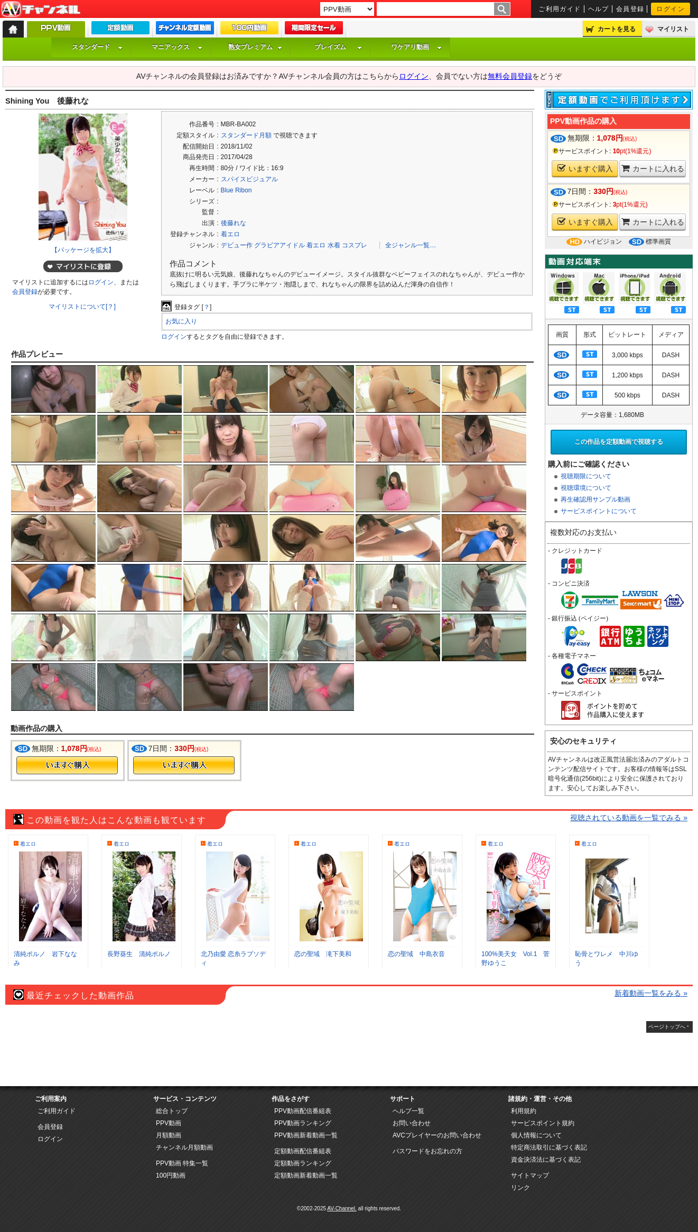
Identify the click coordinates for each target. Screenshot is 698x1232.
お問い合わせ (412, 1123)
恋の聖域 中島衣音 (416, 954)
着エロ (230, 234)
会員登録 (630, 9)
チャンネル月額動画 (184, 1147)
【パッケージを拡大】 (83, 250)
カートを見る (617, 29)
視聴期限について (586, 476)
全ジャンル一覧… (410, 245)
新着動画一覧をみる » (651, 993)
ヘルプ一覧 (408, 1111)
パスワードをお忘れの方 (427, 1151)
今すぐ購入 (67, 765)
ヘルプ (598, 9)
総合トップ (172, 1111)
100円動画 (170, 1175)
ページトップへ (666, 1027)
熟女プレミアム (255, 47)
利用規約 (523, 1111)
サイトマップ (530, 1175)
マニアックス (177, 47)
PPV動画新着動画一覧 (306, 1135)
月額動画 (168, 1135)
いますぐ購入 (585, 168)
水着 (334, 245)
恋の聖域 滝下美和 (322, 954)
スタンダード (97, 47)
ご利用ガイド (559, 9)
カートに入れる (652, 168)
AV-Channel (40, 9)
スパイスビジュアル (249, 179)
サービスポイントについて (599, 511)
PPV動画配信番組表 (302, 1111)
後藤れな (233, 223)
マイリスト (673, 29)
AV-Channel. (341, 1208)
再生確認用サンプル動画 (595, 499)
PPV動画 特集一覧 (182, 1163)
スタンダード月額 (246, 135)
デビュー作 (237, 245)
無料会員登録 (510, 76)
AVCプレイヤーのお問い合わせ (437, 1135)
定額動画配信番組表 (302, 1151)
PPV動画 (168, 1123)
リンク (520, 1187)
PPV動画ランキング (302, 1123)
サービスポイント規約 (542, 1123)
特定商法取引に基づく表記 (549, 1147)
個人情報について (536, 1135)
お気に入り (181, 321)
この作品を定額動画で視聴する (618, 442)
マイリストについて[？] (82, 306)
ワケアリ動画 (416, 47)
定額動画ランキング (302, 1163)
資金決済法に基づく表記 (546, 1159)
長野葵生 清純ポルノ (139, 954)
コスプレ (354, 245)
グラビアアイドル (279, 245)
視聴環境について (586, 488)
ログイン (670, 9)
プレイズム (338, 47)
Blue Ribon (236, 190)
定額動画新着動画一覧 (306, 1175)
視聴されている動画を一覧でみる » (628, 817)
